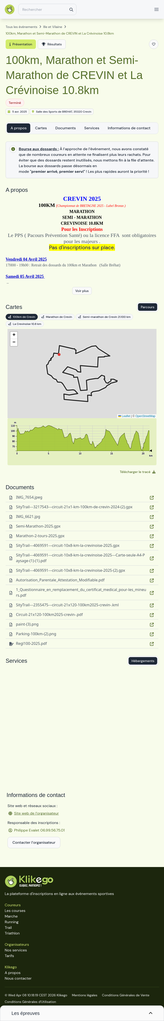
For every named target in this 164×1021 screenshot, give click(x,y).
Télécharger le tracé (138, 472)
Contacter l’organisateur (33, 842)
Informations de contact (129, 128)
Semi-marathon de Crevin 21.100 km (104, 317)
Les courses (15, 910)
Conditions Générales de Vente (125, 995)
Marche (11, 916)
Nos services (16, 950)
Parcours (147, 307)
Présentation (20, 44)
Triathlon (12, 933)
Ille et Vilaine (52, 27)
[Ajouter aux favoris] (153, 44)
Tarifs (9, 955)
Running (12, 921)
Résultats (52, 44)
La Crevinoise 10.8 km (24, 324)
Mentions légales (84, 995)
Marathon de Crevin (56, 317)
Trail (8, 927)
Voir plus (82, 291)
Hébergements (142, 661)
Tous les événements (21, 27)
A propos (19, 128)
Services (91, 128)
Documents (65, 128)
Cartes (41, 128)
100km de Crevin (21, 317)
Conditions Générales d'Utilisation (30, 1002)
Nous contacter (18, 978)
